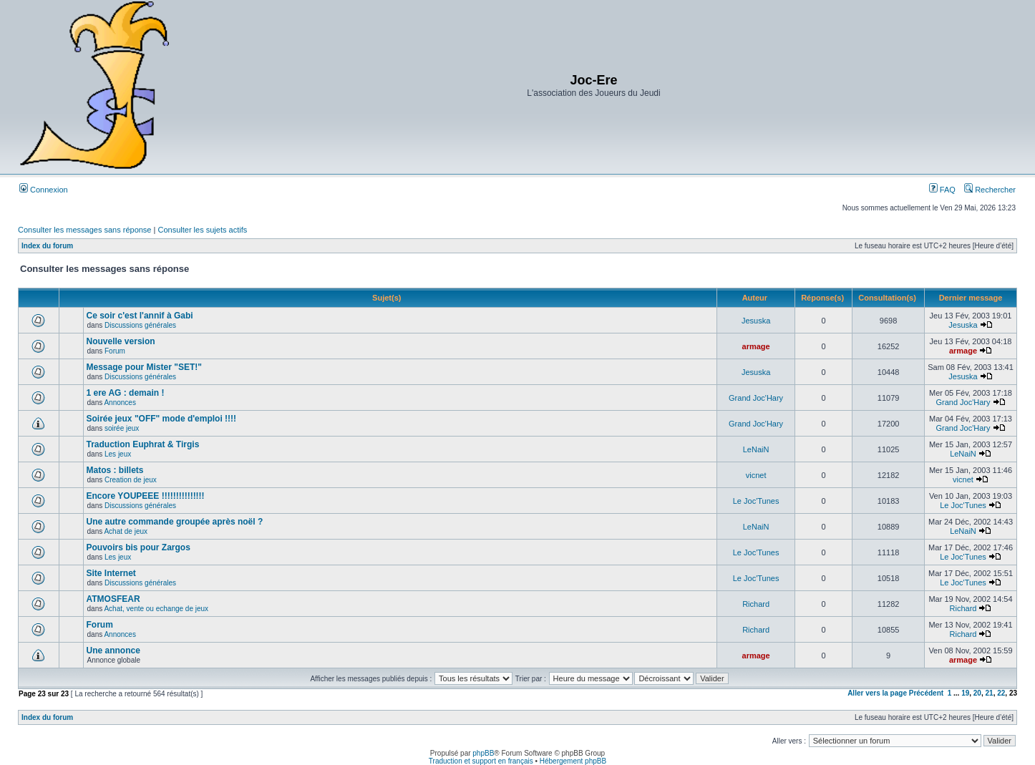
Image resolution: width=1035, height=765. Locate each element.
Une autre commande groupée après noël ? (175, 522)
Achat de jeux (125, 531)
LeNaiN (756, 449)
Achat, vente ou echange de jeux (156, 609)
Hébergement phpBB (573, 761)
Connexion (43, 189)
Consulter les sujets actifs (202, 229)
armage (756, 346)
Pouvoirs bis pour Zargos (138, 547)
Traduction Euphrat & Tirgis (143, 444)
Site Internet (111, 573)
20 (977, 693)
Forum (115, 351)
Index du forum (47, 246)
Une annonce (113, 650)
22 (1001, 693)
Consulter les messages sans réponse (84, 229)
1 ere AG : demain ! (126, 393)
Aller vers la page (878, 693)
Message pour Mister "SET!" (144, 367)
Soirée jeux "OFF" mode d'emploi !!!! (162, 419)
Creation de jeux (131, 480)
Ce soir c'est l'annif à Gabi (140, 316)
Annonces (119, 402)
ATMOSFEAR (113, 599)
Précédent (926, 693)
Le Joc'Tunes (756, 501)
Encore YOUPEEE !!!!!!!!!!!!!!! (146, 496)
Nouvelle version (121, 341)
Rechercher (990, 189)
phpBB (483, 753)
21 (989, 693)
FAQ (942, 189)
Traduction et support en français (481, 761)
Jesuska (756, 320)
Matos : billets (115, 470)
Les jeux (118, 454)
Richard (755, 604)
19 (965, 693)
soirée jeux (122, 428)
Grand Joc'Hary (756, 398)
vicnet (756, 475)
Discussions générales (140, 325)
